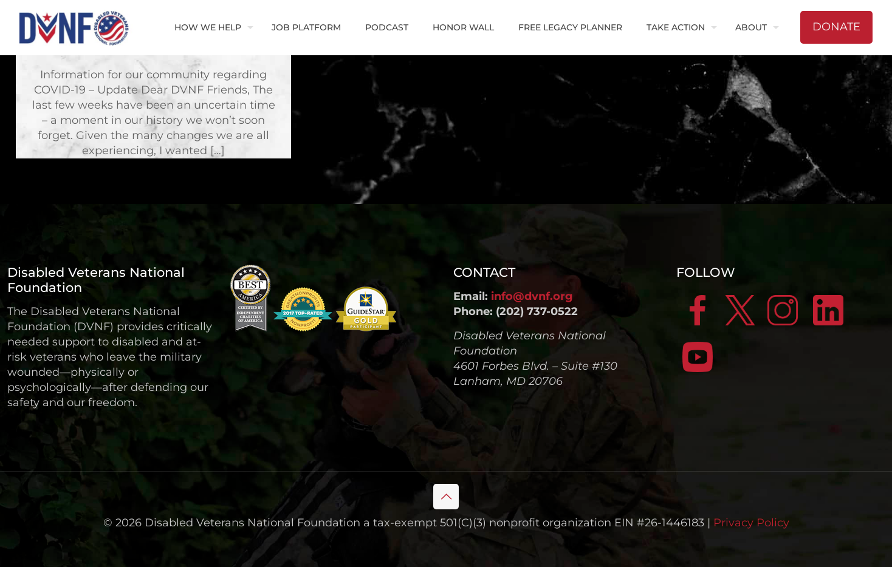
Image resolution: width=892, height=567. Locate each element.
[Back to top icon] (446, 496)
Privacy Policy (751, 522)
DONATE (836, 26)
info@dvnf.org (532, 296)
